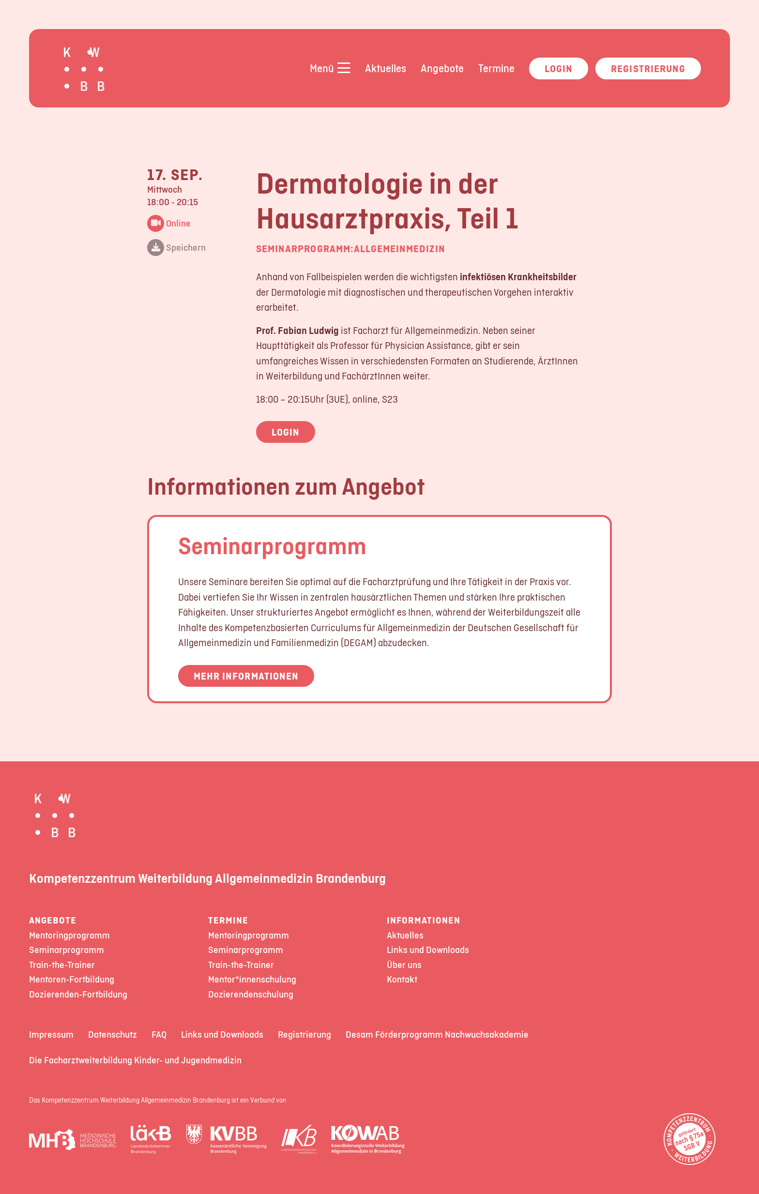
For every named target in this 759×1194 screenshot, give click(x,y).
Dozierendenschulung (250, 994)
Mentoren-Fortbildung (71, 979)
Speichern (176, 248)
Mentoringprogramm (69, 935)
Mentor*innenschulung (252, 979)
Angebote (442, 68)
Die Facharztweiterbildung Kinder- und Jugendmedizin (135, 1060)
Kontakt (402, 979)
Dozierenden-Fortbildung (78, 994)
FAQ (159, 1034)
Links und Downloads (428, 949)
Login (559, 68)
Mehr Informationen (246, 675)
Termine (496, 68)
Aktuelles (385, 68)
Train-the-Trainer (62, 964)
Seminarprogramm (272, 545)
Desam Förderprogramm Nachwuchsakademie (437, 1034)
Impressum (51, 1034)
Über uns (404, 964)
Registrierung (648, 68)
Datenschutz (112, 1034)
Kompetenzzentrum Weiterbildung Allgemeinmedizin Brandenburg (207, 878)
